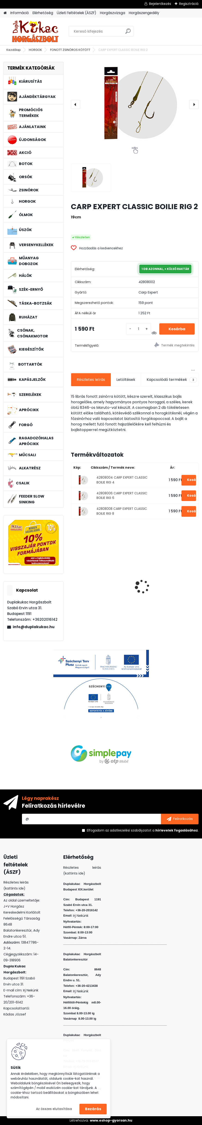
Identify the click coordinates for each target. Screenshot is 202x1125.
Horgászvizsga (112, 12)
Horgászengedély (144, 12)
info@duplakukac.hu (33, 627)
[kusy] (138, 329)
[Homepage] (5, 13)
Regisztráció (189, 3)
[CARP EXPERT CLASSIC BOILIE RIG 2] (134, 104)
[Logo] (35, 31)
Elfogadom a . (143, 830)
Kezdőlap (13, 50)
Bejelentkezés (160, 3)
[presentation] (75, 104)
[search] (128, 32)
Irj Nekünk (30, 990)
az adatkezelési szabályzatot (128, 830)
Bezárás (93, 1109)
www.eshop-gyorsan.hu (111, 1120)
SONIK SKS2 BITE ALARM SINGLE (101, 589)
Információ (19, 12)
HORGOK (35, 50)
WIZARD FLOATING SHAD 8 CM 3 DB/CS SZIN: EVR (167, 579)
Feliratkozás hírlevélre (53, 806)
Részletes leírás (91, 379)
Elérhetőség (43, 12)
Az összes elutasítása (54, 1109)
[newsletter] (179, 819)
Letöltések (125, 379)
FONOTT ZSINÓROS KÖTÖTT (70, 50)
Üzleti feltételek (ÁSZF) (76, 12)
